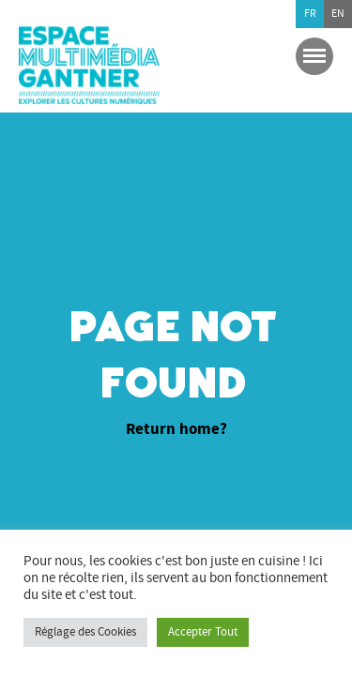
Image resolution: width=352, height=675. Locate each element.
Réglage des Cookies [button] (85, 631)
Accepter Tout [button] (202, 631)
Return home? (176, 430)
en (337, 14)
